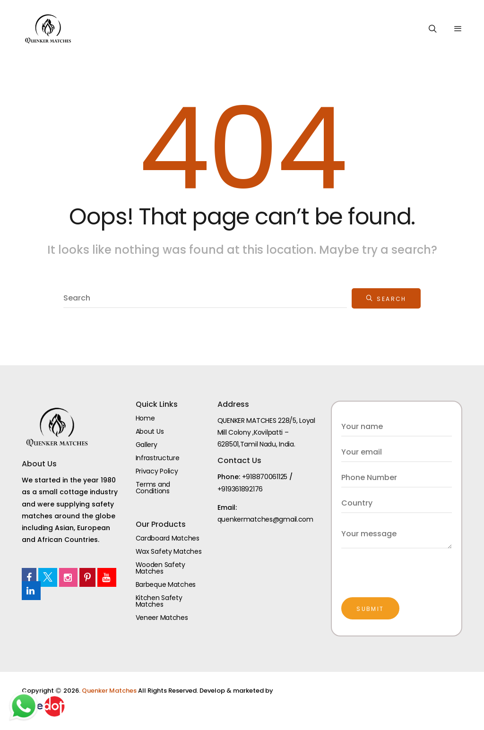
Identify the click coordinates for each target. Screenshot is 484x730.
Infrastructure (158, 458)
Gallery (146, 444)
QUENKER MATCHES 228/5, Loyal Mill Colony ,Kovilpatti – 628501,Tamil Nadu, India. (266, 432)
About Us (150, 431)
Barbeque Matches (166, 584)
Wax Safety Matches (169, 551)
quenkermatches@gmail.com (265, 519)
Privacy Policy (157, 471)
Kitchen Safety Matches (159, 601)
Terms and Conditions (153, 488)
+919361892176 (240, 489)
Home (145, 418)
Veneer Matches (162, 617)
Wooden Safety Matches (160, 568)
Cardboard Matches (167, 538)
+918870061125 (264, 476)
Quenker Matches (110, 690)
